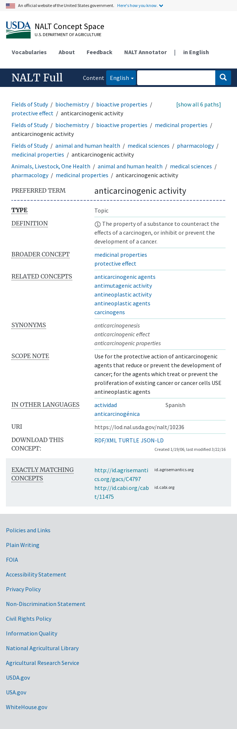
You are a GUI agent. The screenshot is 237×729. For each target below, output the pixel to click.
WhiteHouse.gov (26, 707)
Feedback (99, 52)
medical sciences (149, 145)
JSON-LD (152, 440)
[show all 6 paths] (198, 104)
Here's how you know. (137, 5)
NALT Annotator (145, 52)
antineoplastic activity (122, 294)
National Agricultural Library (42, 648)
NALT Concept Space (69, 26)
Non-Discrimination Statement (46, 603)
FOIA (12, 559)
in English (196, 52)
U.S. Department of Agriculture (68, 34)
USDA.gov (18, 677)
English (117, 77)
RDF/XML (105, 440)
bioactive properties (121, 104)
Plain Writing (22, 544)
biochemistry (72, 104)
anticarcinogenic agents (125, 276)
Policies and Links (28, 530)
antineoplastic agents (122, 303)
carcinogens (109, 312)
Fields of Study (29, 104)
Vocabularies (29, 52)
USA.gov (16, 692)
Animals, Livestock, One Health (50, 166)
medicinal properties (181, 125)
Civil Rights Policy (28, 618)
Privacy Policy (23, 589)
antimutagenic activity (123, 285)
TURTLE (128, 440)
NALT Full (37, 77)
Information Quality (31, 633)
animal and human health (87, 145)
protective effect (32, 113)
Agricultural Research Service (42, 662)
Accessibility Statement (36, 574)
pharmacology (195, 145)
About (67, 52)
